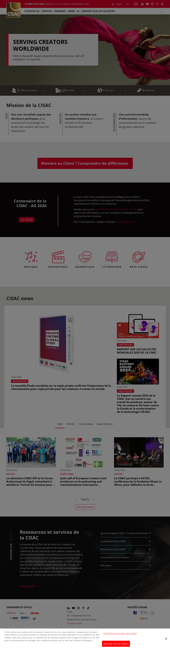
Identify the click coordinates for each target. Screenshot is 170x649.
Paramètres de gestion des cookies (120, 634)
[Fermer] (166, 640)
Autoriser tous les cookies (116, 644)
